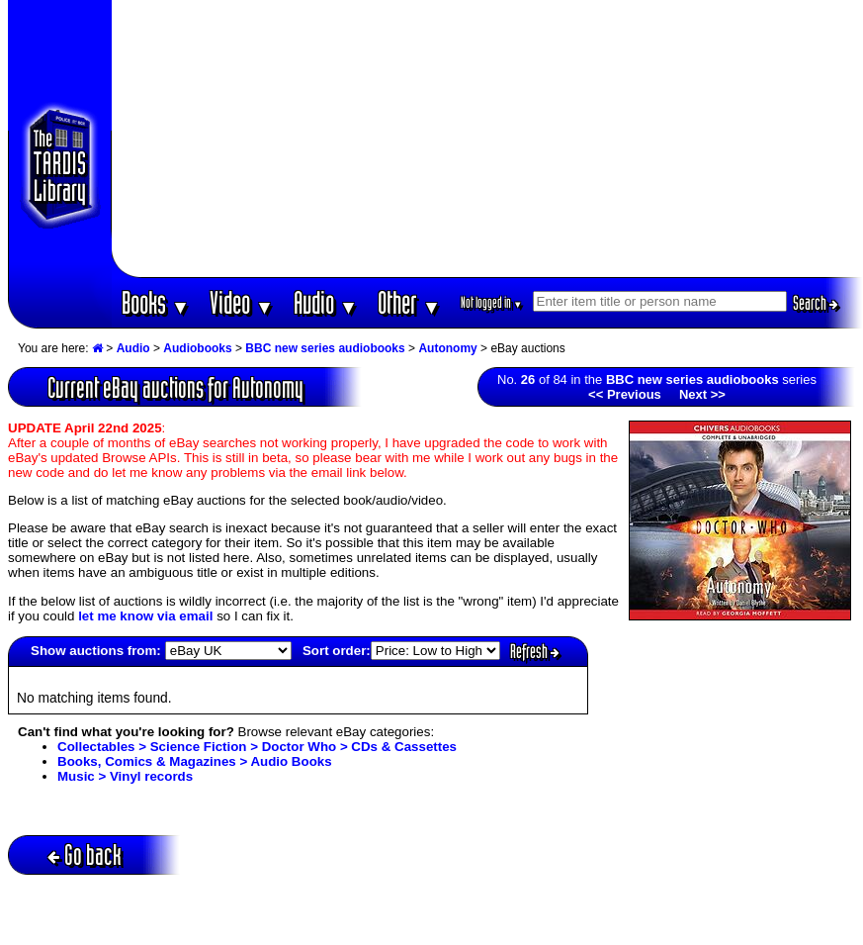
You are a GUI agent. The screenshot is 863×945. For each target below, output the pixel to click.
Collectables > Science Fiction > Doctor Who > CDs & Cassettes (257, 746)
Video (242, 302)
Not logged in (492, 302)
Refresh (535, 651)
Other (409, 302)
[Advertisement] (487, 138)
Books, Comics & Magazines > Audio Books (194, 761)
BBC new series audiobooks (324, 348)
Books (156, 302)
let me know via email (145, 616)
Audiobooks (197, 348)
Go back (84, 854)
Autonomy (447, 348)
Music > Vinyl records (125, 776)
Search (815, 303)
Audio (326, 302)
